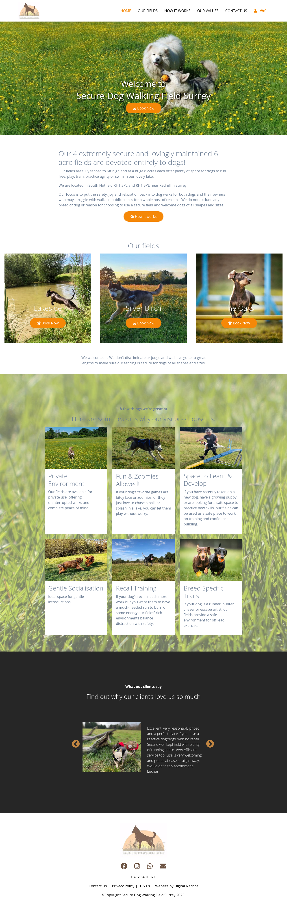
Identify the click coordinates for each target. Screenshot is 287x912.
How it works (177, 10)
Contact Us (236, 10)
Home (125, 10)
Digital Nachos (186, 886)
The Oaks (239, 308)
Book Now (143, 108)
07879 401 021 (143, 877)
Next (208, 742)
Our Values (207, 10)
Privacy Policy (123, 886)
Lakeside (48, 308)
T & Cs (144, 886)
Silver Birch (143, 308)
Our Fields (148, 10)
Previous (73, 742)
